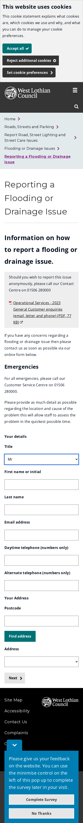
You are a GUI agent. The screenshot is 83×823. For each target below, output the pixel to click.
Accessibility (17, 711)
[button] (20, 636)
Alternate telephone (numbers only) (37, 572)
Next (13, 677)
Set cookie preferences (27, 72)
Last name (14, 497)
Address (11, 648)
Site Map (13, 700)
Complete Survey (41, 799)
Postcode (12, 608)
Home (9, 119)
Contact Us (15, 721)
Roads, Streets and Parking (29, 127)
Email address (17, 522)
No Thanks (41, 813)
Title (8, 446)
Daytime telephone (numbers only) (36, 547)
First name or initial (22, 471)
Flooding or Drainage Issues (29, 148)
